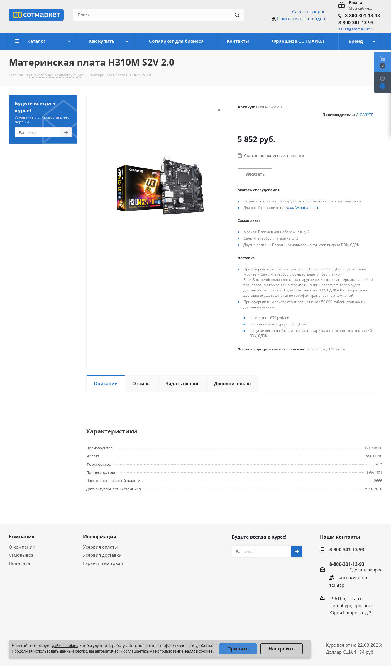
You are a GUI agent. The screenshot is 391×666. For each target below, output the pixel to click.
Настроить (281, 648)
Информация (99, 536)
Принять (238, 648)
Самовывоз (21, 555)
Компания (21, 536)
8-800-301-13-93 (362, 15)
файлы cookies (65, 645)
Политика (19, 563)
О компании (22, 547)
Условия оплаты (100, 547)
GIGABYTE (364, 114)
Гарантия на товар (103, 563)
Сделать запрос (308, 11)
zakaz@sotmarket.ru (302, 207)
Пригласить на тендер (301, 18)
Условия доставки (102, 555)
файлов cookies (198, 651)
